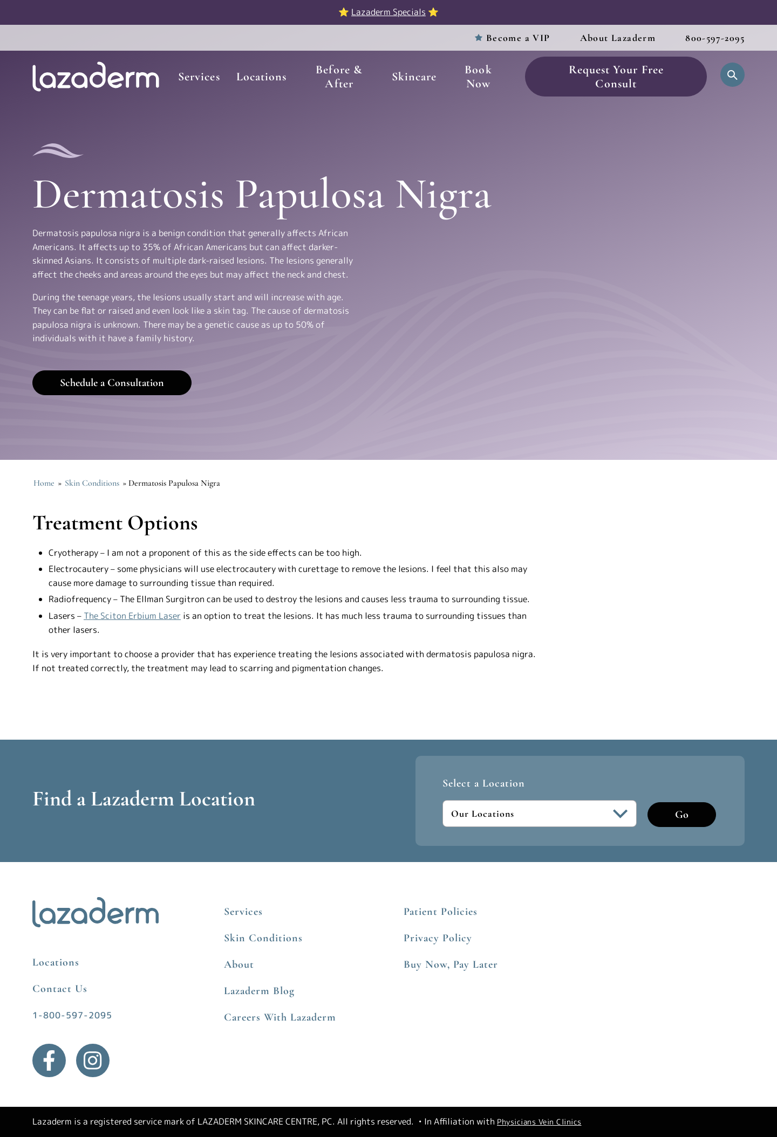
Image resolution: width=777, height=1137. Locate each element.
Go (682, 814)
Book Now (478, 77)
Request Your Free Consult (616, 77)
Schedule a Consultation (112, 382)
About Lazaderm (618, 38)
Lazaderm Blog (259, 990)
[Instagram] (93, 1060)
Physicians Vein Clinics (539, 1122)
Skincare (414, 77)
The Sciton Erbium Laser (132, 616)
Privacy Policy (438, 938)
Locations (261, 77)
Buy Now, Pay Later (451, 964)
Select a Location (483, 783)
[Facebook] (49, 1060)
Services (199, 77)
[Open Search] (732, 75)
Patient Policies (441, 911)
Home (43, 483)
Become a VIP (518, 38)
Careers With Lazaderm (280, 1017)
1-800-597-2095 (72, 1015)
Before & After (339, 77)
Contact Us (59, 988)
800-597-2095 (715, 38)
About (239, 964)
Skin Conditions (92, 483)
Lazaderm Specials (388, 12)
